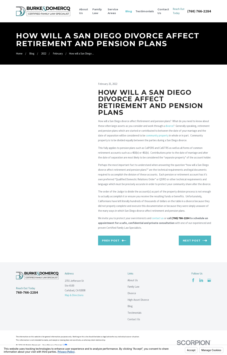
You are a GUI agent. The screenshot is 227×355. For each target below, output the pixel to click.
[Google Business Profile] (209, 280)
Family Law (133, 286)
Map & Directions (74, 295)
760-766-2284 (27, 292)
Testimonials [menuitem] (144, 11)
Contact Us (134, 319)
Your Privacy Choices (54, 345)
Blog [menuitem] (128, 11)
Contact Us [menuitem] (163, 11)
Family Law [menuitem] (97, 11)
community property (157, 135)
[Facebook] (193, 280)
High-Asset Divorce (138, 299)
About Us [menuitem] (83, 11)
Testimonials (135, 312)
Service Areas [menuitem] (113, 11)
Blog (130, 306)
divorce (169, 126)
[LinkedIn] (201, 280)
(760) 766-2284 (199, 11)
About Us (133, 280)
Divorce (132, 293)
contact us (158, 218)
